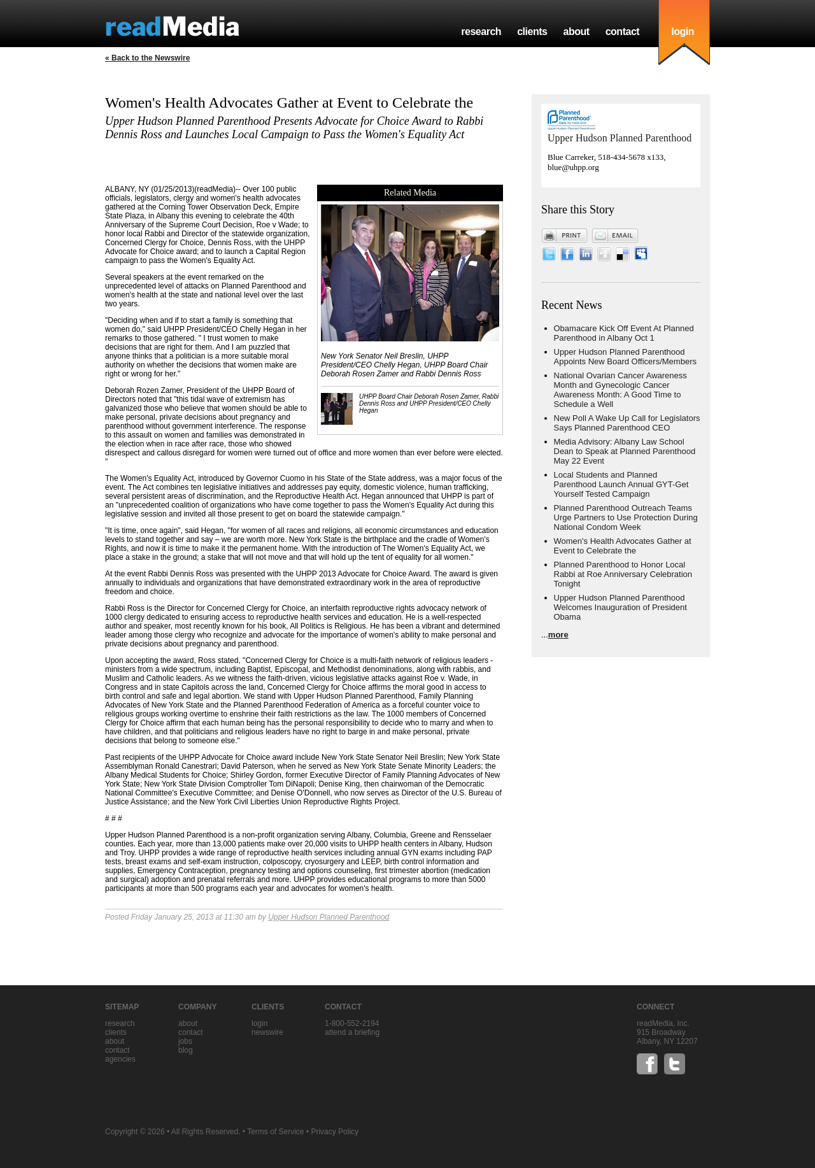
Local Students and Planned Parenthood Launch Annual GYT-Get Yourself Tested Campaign (621, 484)
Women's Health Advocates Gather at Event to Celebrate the (622, 545)
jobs (185, 1041)
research (481, 31)
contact (623, 31)
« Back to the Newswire (147, 57)
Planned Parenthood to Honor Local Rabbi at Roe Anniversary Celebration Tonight (623, 574)
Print (564, 235)
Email (615, 235)
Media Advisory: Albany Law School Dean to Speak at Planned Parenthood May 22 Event (625, 451)
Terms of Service (275, 1131)
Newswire (267, 1032)
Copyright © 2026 (135, 1131)
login (682, 31)
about (576, 31)
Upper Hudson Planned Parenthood (328, 917)
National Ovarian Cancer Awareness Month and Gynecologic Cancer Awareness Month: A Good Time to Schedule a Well (620, 390)
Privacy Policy (334, 1131)
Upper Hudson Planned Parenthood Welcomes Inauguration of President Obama (620, 607)
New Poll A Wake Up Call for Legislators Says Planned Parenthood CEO (627, 422)
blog (185, 1050)
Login (259, 1023)
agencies (120, 1059)
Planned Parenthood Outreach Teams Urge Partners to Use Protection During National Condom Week (626, 517)
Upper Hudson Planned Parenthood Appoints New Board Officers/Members (625, 356)
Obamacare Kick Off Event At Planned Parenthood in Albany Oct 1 (624, 333)
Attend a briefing (352, 1032)
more (558, 634)
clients (532, 31)
